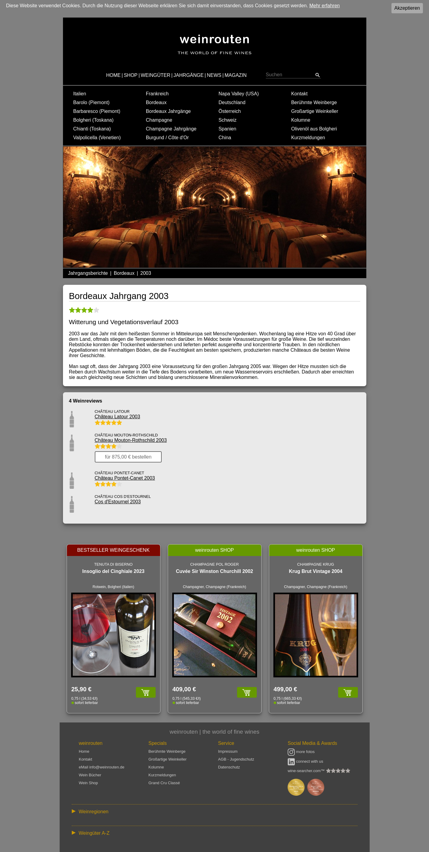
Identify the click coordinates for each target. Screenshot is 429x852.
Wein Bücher (90, 775)
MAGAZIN (236, 75)
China (225, 137)
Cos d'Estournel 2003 (118, 501)
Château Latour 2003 (117, 416)
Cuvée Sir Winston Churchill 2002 (214, 571)
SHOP (130, 75)
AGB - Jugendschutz (236, 759)
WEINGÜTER (155, 75)
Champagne (159, 120)
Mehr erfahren (324, 5)
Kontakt (299, 93)
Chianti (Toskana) (92, 128)
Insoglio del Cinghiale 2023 (113, 571)
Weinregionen (93, 811)
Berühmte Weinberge (314, 102)
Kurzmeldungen (308, 137)
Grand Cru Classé (164, 783)
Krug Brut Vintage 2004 (315, 571)
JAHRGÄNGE (188, 75)
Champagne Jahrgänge (171, 128)
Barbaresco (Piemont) (96, 111)
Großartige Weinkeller (314, 111)
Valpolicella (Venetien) (97, 137)
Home (84, 751)
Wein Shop (88, 783)
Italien (79, 93)
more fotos (301, 751)
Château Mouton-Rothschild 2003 (131, 440)
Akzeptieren (407, 8)
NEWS (214, 75)
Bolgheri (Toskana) (93, 120)
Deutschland (232, 102)
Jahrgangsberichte (88, 273)
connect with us (305, 761)
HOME (113, 75)
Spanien (227, 128)
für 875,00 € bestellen (128, 456)
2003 (145, 273)
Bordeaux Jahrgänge (168, 111)
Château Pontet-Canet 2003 (125, 478)
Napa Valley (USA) (239, 93)
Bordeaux (156, 102)
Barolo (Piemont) (91, 102)
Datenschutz (229, 767)
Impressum (227, 751)
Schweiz (228, 120)
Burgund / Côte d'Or (167, 137)
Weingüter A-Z (94, 833)
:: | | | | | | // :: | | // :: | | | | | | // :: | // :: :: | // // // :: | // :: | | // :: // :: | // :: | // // (215, 811)
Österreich (230, 111)
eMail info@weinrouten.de (101, 767)
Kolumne (300, 120)
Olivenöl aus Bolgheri (314, 128)
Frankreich (157, 93)
